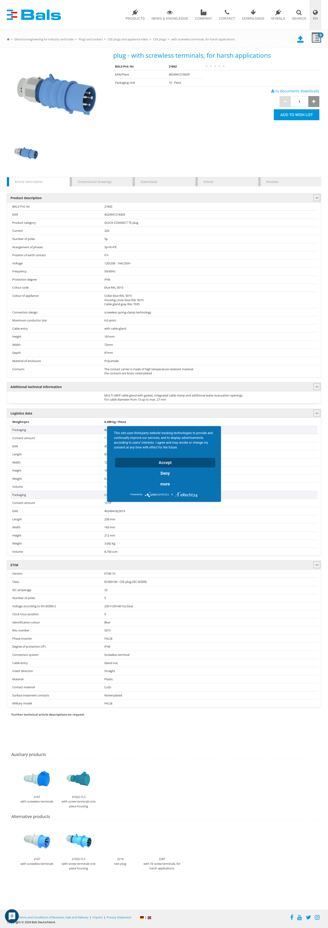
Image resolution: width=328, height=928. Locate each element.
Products (135, 18)
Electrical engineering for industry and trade (44, 39)
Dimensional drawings (95, 182)
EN (315, 18)
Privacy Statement (119, 917)
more (165, 484)
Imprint (97, 917)
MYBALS (278, 18)
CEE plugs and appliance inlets (128, 39)
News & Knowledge (169, 18)
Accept (165, 462)
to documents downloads (295, 91)
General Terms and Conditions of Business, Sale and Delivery (48, 917)
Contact (227, 18)
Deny (165, 473)
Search (299, 18)
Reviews (272, 182)
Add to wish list (296, 114)
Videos (208, 182)
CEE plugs (159, 39)
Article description (29, 182)
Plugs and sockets (91, 39)
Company (203, 18)
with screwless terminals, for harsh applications (203, 39)
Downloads (253, 18)
